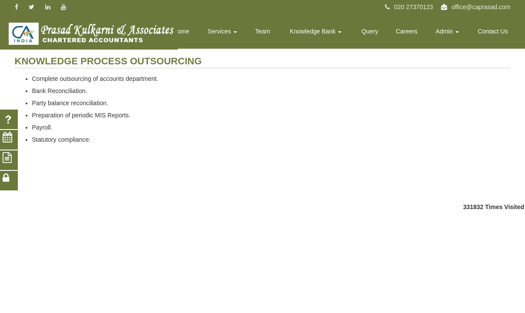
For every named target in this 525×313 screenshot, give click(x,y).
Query (377, 33)
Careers (412, 33)
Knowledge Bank (325, 33)
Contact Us (494, 33)
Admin (451, 33)
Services (237, 33)
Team (275, 33)
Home (198, 33)
